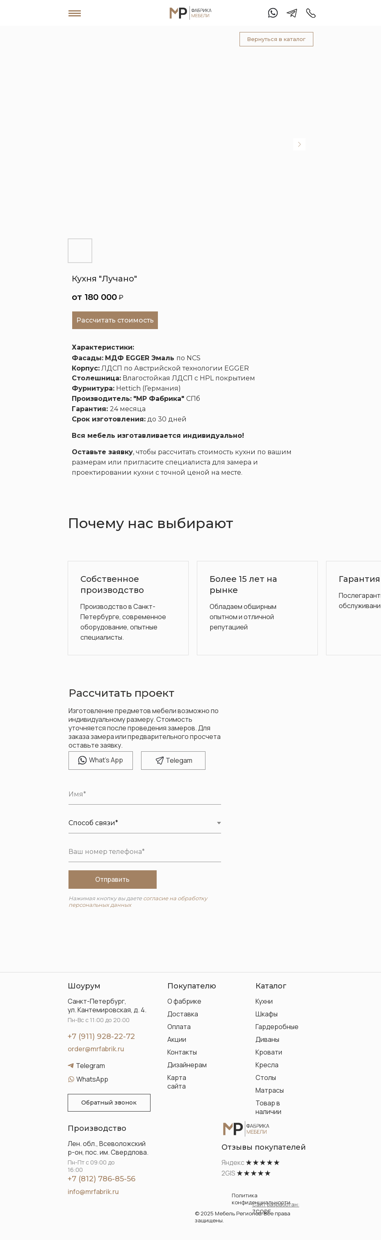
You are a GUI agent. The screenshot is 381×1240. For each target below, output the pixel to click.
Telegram (90, 1065)
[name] (144, 794)
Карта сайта (176, 1082)
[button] (109, 1103)
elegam (179, 760)
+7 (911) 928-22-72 (101, 1036)
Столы (266, 1077)
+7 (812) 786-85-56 (101, 1178)
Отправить (112, 879)
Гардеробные (277, 1026)
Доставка (182, 1013)
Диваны (267, 1039)
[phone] (144, 852)
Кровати (269, 1052)
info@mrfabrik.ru (93, 1191)
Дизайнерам (187, 1064)
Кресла (267, 1064)
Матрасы (270, 1090)
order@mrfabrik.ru (96, 1048)
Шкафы (267, 1013)
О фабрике (184, 1001)
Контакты (182, 1052)
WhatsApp (92, 1079)
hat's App (106, 759)
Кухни (264, 1001)
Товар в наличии (268, 1107)
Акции (176, 1039)
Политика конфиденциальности (261, 1199)
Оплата (179, 1026)
